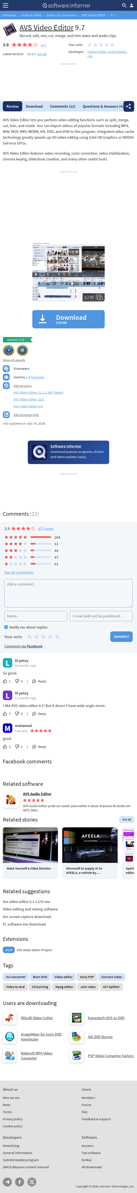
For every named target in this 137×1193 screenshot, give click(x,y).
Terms (7, 1112)
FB (19, 1182)
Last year (21, 731)
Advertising (11, 1145)
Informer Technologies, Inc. (116, 1186)
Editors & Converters (61, 15)
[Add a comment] (68, 593)
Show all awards (14, 360)
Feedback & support (96, 1119)
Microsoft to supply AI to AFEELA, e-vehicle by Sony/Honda (84, 870)
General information (17, 1153)
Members (88, 1097)
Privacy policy (12, 1119)
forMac (87, 1160)
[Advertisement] (68, 79)
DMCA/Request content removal (26, 1167)
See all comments (19, 572)
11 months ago (25, 698)
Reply (42, 681)
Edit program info (26, 415)
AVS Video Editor (94, 15)
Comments (62, 106)
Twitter (31, 1182)
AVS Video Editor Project (27, 950)
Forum (86, 1105)
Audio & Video (31, 15)
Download (34, 106)
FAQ (84, 1112)
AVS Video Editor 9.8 (28, 406)
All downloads (92, 1167)
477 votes (45, 528)
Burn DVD (40, 977)
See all (42, 54)
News (7, 1105)
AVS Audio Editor (37, 794)
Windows (9, 15)
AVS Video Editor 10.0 (29, 399)
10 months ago (25, 665)
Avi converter (16, 977)
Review (12, 106)
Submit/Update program (21, 1160)
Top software (91, 1153)
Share (128, 106)
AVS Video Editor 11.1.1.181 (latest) (39, 392)
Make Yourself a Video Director (29, 868)
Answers (103, 106)
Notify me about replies (26, 627)
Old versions (23, 386)
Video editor (63, 977)
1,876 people (35, 377)
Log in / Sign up (131, 5)
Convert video (111, 977)
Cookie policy (12, 1126)
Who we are (11, 1097)
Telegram (7, 1182)
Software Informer (65, 446)
